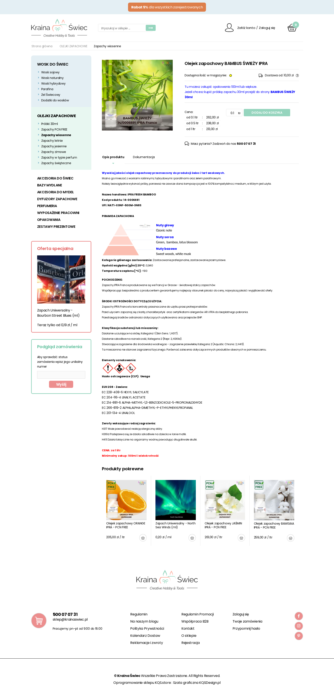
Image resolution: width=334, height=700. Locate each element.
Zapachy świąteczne (56, 163)
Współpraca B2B (195, 621)
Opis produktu (113, 157)
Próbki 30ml (49, 124)
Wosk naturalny (52, 78)
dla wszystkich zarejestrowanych (167, 7)
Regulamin (138, 614)
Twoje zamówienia (247, 621)
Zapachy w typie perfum (59, 157)
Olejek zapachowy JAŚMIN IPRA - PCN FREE (223, 525)
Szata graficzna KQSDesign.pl (197, 682)
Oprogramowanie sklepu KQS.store (142, 682)
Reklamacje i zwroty (146, 642)
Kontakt (188, 628)
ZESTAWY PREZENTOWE (56, 226)
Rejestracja (190, 642)
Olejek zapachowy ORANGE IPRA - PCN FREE (125, 525)
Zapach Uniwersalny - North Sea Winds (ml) (175, 525)
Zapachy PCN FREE (54, 129)
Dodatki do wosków (55, 100)
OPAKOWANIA (48, 219)
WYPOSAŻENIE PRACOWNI (58, 212)
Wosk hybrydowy (53, 83)
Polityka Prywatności (147, 628)
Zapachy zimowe (53, 152)
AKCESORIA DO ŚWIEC (55, 178)
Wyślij (61, 384)
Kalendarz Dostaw (145, 635)
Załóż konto (246, 27)
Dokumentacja (144, 157)
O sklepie (188, 635)
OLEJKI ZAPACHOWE (74, 46)
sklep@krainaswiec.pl (70, 619)
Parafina (47, 89)
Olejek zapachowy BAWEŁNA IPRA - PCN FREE (274, 525)
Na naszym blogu (144, 621)
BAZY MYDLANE (49, 185)
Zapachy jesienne (54, 146)
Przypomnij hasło (246, 628)
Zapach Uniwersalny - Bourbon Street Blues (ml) (58, 313)
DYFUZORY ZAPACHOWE (57, 199)
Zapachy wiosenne (56, 135)
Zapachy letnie (52, 140)
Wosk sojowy (50, 72)
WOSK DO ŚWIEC (52, 64)
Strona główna (42, 46)
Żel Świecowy (50, 95)
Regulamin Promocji (197, 614)
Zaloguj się (267, 27)
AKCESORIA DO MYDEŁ (55, 192)
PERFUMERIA (47, 205)
